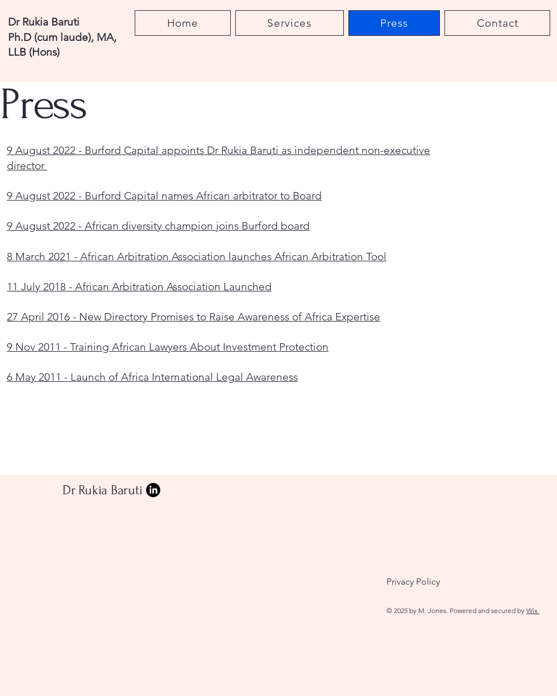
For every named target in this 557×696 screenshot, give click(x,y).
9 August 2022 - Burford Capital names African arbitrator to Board (164, 195)
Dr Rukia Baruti (102, 490)
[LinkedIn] (153, 490)
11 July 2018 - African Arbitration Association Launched (139, 286)
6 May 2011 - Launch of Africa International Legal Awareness (152, 377)
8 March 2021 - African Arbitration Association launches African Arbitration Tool (196, 256)
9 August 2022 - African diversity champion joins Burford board (158, 225)
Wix (532, 610)
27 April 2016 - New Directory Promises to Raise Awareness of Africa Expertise (193, 316)
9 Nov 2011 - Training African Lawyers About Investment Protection (168, 346)
